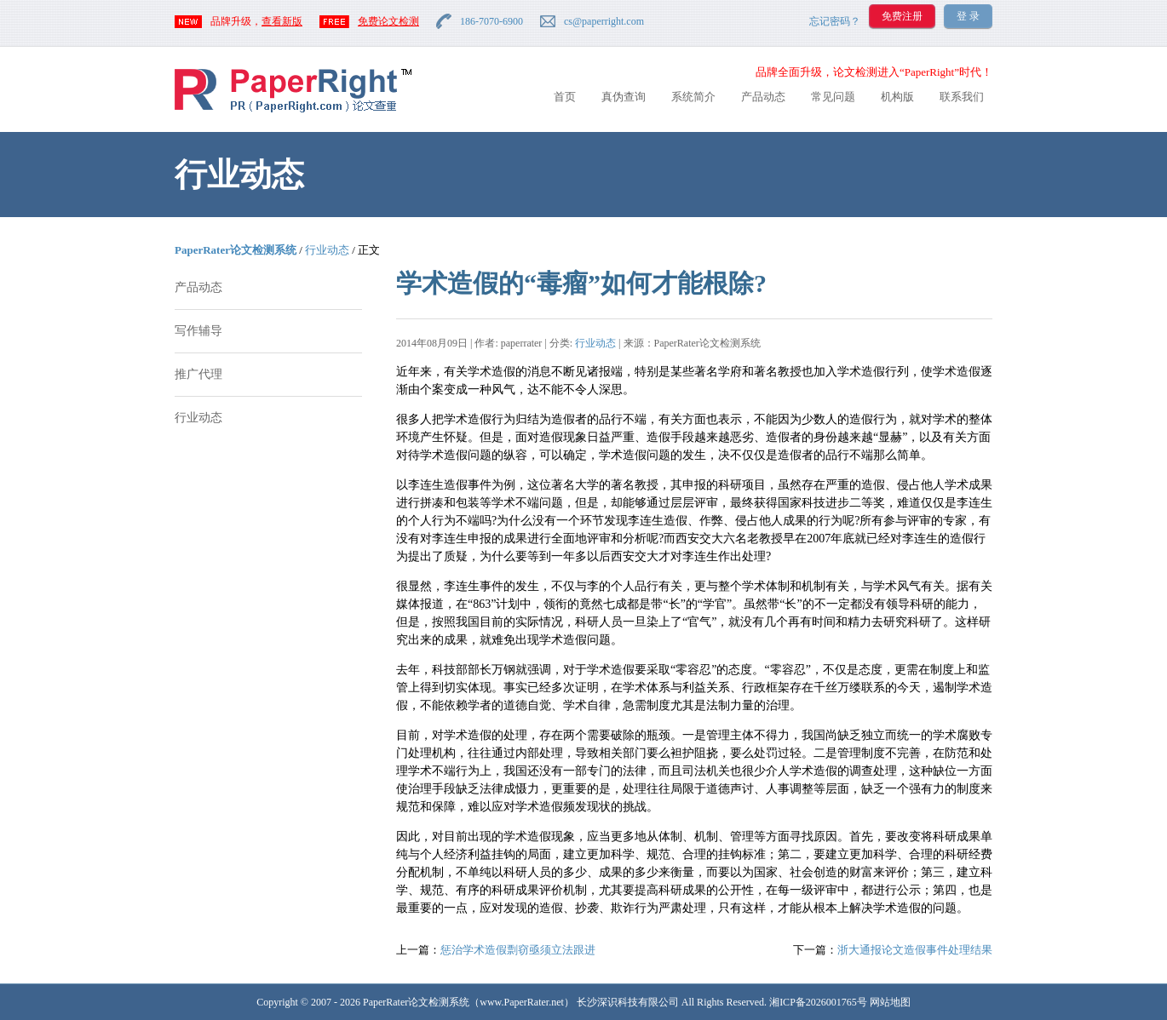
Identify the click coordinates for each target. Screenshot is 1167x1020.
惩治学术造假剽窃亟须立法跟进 (517, 949)
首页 (565, 96)
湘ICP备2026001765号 (818, 1002)
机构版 (897, 96)
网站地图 (890, 1002)
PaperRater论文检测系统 (235, 250)
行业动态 (327, 250)
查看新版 (282, 21)
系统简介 (693, 96)
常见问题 (833, 96)
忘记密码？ (834, 21)
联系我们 (962, 96)
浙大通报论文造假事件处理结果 (914, 949)
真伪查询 (623, 96)
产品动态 (763, 96)
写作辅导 (198, 330)
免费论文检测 (388, 21)
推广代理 (198, 374)
